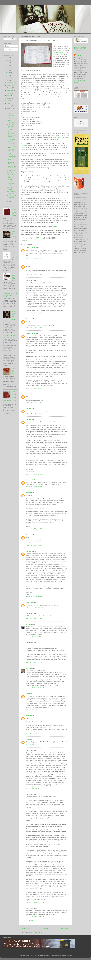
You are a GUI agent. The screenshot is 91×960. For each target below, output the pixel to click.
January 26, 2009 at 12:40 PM (34, 413)
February (10, 108)
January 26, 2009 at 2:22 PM (34, 486)
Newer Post (26, 928)
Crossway (24, 145)
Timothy (28, 264)
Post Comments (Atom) (36, 932)
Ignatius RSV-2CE (58, 137)
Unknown (29, 408)
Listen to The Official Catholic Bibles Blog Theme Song (80, 48)
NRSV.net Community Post (14, 255)
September (10, 90)
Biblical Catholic (31, 247)
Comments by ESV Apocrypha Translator (11, 148)
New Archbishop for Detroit (11, 192)
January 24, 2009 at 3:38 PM (34, 258)
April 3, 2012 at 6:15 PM (33, 744)
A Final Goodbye (8, 354)
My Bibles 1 (10, 113)
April (8, 103)
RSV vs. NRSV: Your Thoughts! (13, 372)
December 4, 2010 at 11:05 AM (35, 688)
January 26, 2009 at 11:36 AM (34, 402)
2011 (7, 75)
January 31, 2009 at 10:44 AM (34, 607)
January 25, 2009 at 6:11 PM (34, 388)
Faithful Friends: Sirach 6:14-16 (13, 234)
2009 (7, 80)
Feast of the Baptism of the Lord (10, 183)
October (9, 88)
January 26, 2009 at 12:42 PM (34, 474)
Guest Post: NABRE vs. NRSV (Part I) (9, 336)
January (9, 111)
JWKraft (28, 624)
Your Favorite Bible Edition (13, 276)
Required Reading (10, 188)
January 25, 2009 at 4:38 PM (34, 327)
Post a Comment (28, 920)
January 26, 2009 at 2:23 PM (34, 529)
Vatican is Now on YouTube (11, 162)
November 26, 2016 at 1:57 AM (35, 902)
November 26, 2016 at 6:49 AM (35, 917)
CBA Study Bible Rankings (11, 196)
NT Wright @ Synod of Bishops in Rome (10, 127)
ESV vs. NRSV (11, 139)
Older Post (65, 928)
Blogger (69, 955)
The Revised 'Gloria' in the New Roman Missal (10, 295)
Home (45, 928)
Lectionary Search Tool (11, 142)
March (9, 106)
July (8, 95)
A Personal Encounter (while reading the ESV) (11, 134)
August (9, 93)
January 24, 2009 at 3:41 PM (34, 274)
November (10, 85)
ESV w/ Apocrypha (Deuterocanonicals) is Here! (11, 156)
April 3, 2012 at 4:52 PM (33, 733)
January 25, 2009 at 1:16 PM (34, 313)
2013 (7, 70)
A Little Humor (11, 170)
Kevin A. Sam (30, 602)
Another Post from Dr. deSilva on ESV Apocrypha (11, 119)
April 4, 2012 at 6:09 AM (32, 788)
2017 (7, 60)
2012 (7, 73)
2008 (7, 201)
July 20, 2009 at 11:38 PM (33, 636)
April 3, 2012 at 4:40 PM (33, 709)
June (8, 98)
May (8, 100)
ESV (27, 240)
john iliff (28, 668)
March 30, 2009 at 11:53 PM (34, 618)
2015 (7, 65)
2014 (7, 67)
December (10, 82)
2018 (7, 57)
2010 (7, 78)
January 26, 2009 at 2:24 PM (34, 545)
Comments (9, 49)
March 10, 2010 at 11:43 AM (34, 662)
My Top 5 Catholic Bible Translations (13, 213)
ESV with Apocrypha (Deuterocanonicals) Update (11, 176)
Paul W (28, 394)
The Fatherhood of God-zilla (11, 166)
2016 (7, 62)
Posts (7, 46)
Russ (27, 693)
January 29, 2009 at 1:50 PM (34, 596)
